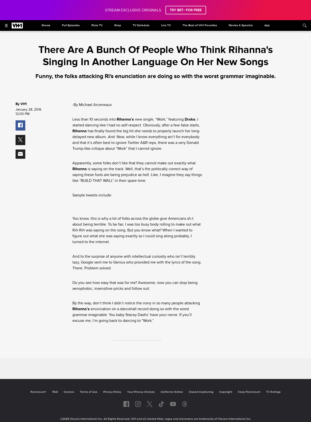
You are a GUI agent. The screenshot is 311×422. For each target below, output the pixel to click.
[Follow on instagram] (138, 404)
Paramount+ (38, 392)
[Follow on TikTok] (161, 404)
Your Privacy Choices (141, 392)
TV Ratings (273, 392)
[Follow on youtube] (173, 404)
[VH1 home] (17, 27)
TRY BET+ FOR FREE (186, 10)
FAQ (55, 392)
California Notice (172, 392)
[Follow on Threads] (185, 404)
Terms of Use (88, 392)
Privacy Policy (112, 392)
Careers (69, 392)
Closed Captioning (201, 392)
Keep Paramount (249, 392)
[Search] (305, 25)
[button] (20, 125)
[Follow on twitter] (149, 404)
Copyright (225, 392)
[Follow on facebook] (126, 404)
